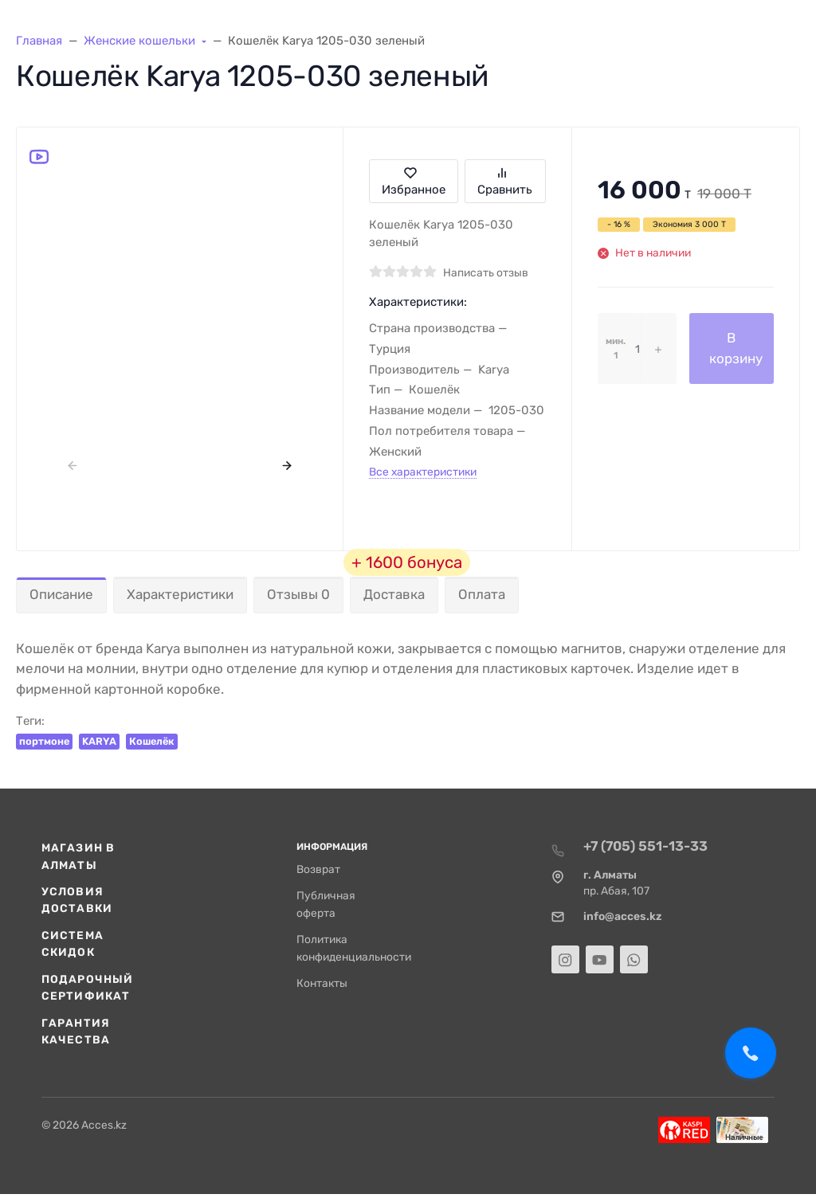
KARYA (99, 741)
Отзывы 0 (298, 594)
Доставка (394, 594)
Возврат (318, 869)
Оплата (481, 594)
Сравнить (504, 181)
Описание (61, 594)
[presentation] (73, 465)
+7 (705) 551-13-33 (645, 846)
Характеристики (180, 594)
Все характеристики (423, 471)
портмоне (44, 741)
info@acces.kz (622, 916)
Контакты (321, 983)
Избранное (413, 181)
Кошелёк (152, 741)
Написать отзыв (485, 272)
